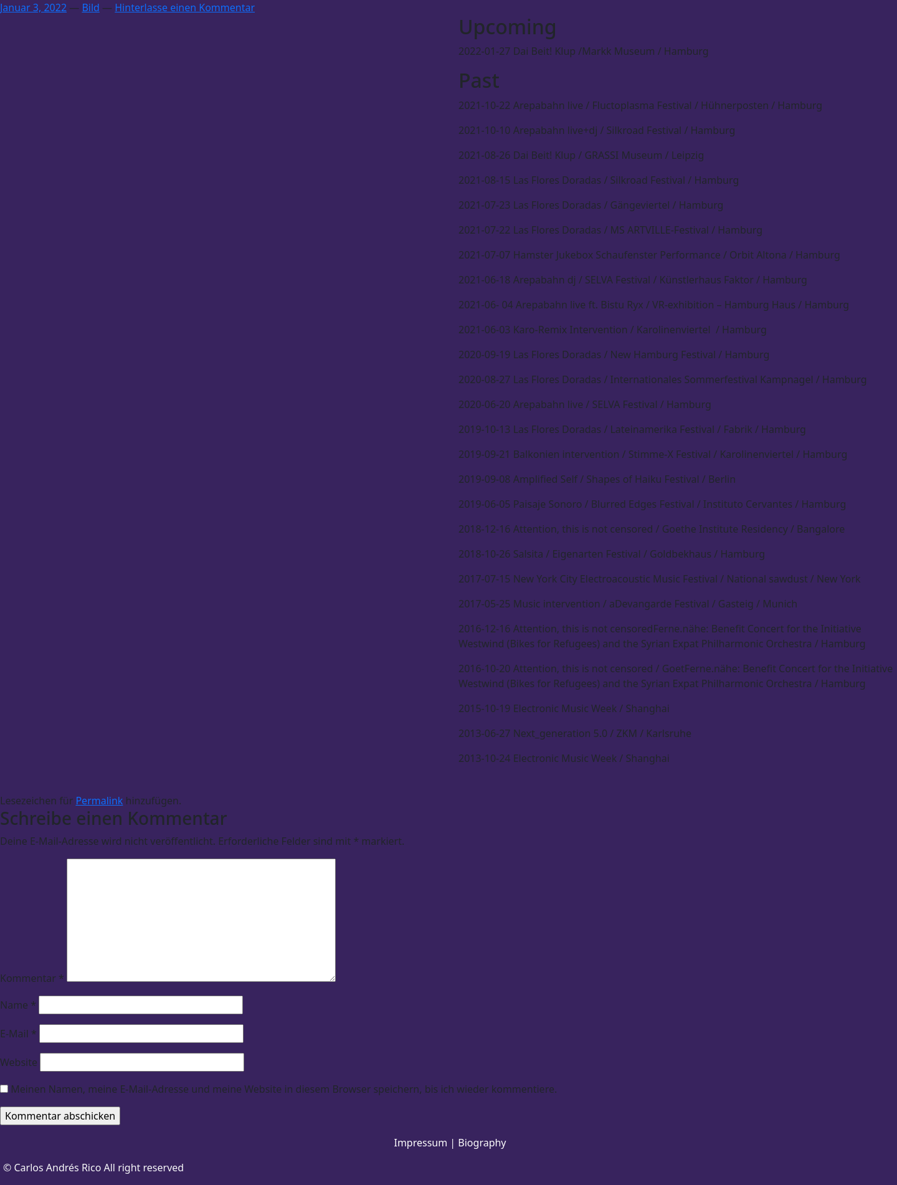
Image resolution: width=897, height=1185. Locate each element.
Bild (91, 7)
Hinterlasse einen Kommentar (185, 7)
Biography (482, 1142)
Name (18, 1005)
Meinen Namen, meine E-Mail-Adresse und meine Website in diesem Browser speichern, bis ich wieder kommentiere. (284, 1089)
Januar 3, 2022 (33, 7)
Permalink (99, 800)
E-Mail (18, 1033)
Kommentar (32, 978)
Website (18, 1062)
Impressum (420, 1142)
